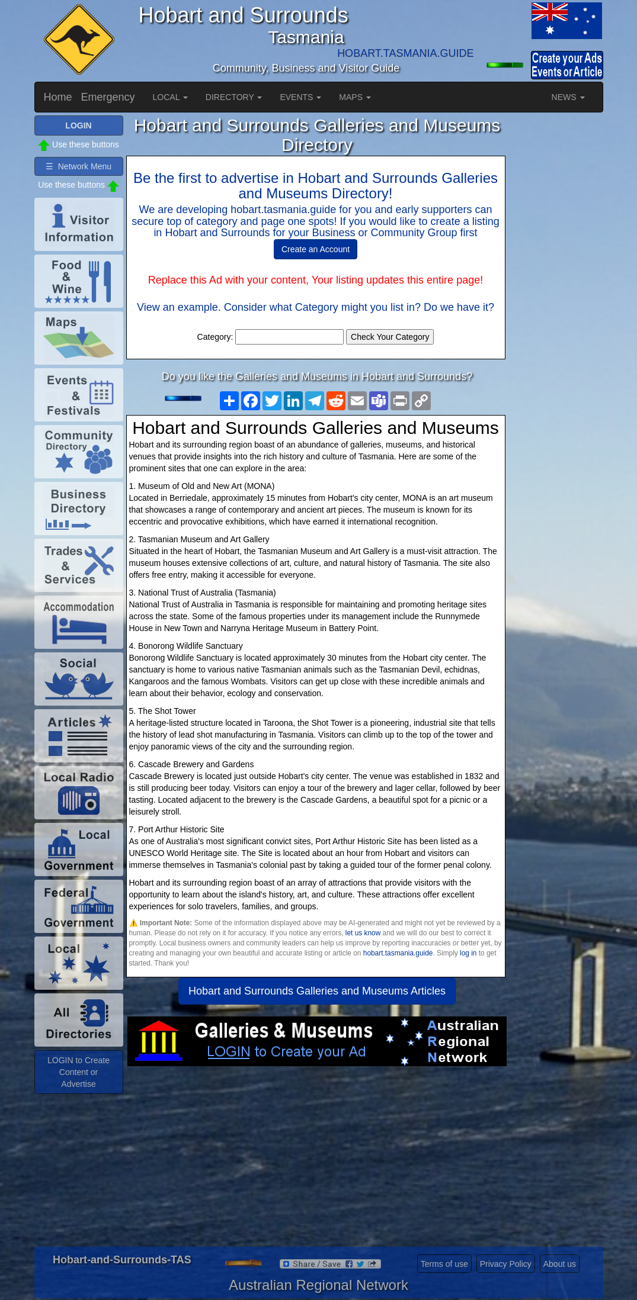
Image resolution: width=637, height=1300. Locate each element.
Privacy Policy (506, 1264)
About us (559, 1264)
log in (468, 953)
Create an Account (315, 249)
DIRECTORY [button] (234, 97)
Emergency (108, 97)
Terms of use (444, 1264)
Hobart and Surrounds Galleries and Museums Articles (317, 991)
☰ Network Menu (78, 166)
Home (58, 97)
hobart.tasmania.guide (398, 953)
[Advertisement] (317, 1161)
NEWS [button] (568, 97)
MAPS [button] (355, 97)
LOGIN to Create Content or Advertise (78, 1072)
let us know (362, 933)
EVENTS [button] (300, 97)
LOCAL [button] (170, 97)
